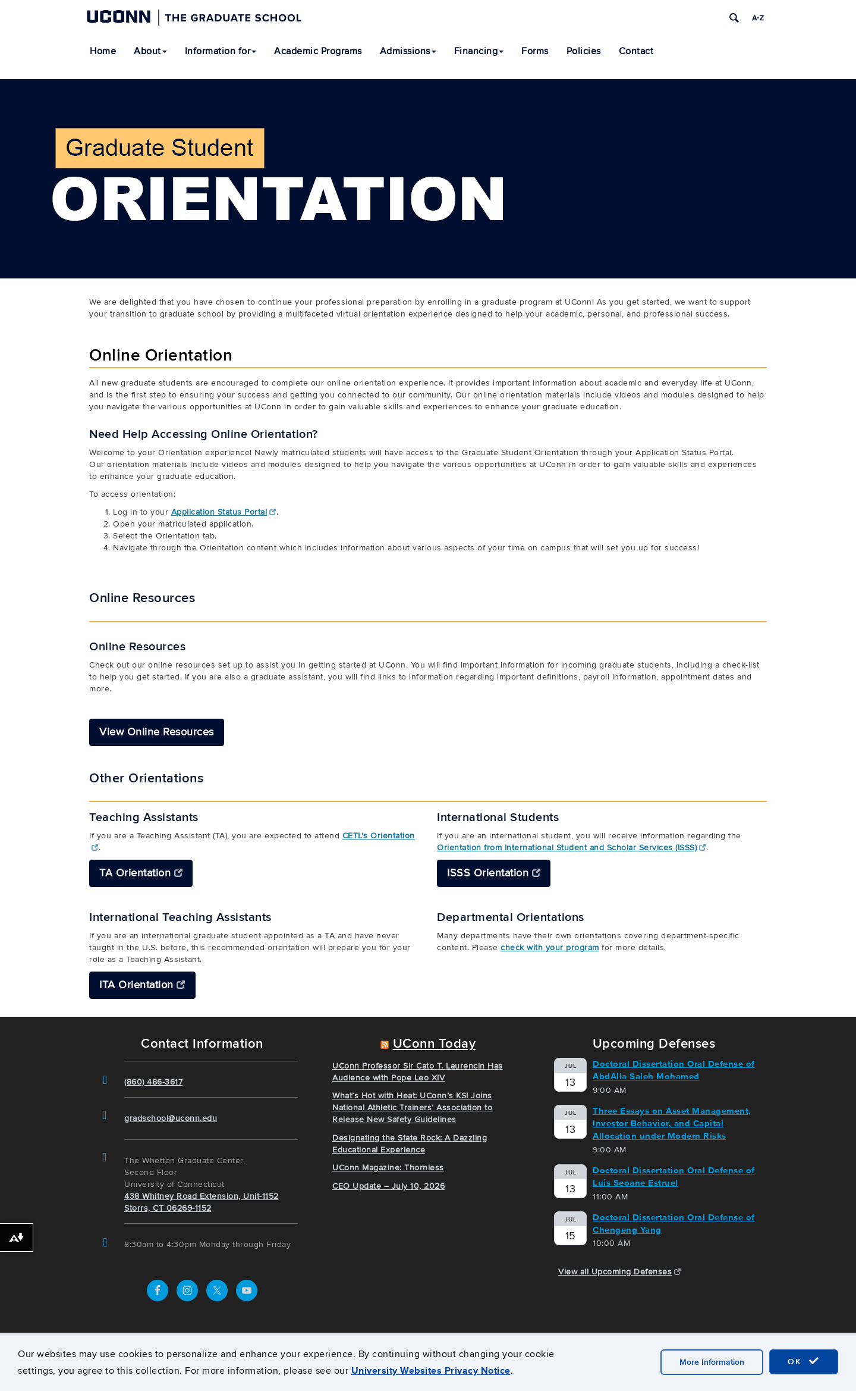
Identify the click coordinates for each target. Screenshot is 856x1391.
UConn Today (434, 1044)
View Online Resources (156, 732)
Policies (584, 51)
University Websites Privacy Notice (431, 1370)
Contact (636, 51)
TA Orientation (140, 873)
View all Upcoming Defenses (619, 1272)
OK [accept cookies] (804, 1361)
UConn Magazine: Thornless (388, 1168)
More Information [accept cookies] (711, 1362)
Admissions (408, 51)
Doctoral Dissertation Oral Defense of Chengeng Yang (674, 1223)
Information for (221, 51)
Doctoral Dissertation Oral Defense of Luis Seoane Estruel (674, 1176)
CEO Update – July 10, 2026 (388, 1186)
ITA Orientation (142, 985)
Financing (479, 51)
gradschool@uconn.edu (170, 1118)
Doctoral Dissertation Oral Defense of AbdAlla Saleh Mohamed (674, 1070)
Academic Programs (318, 51)
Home (103, 51)
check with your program (550, 947)
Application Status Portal (223, 512)
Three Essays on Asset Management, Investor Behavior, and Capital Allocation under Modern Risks (672, 1123)
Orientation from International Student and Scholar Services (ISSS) (571, 847)
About (150, 51)
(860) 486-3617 (153, 1082)
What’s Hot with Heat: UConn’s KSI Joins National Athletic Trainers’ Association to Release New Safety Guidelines (412, 1108)
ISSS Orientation (493, 873)
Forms (535, 51)
